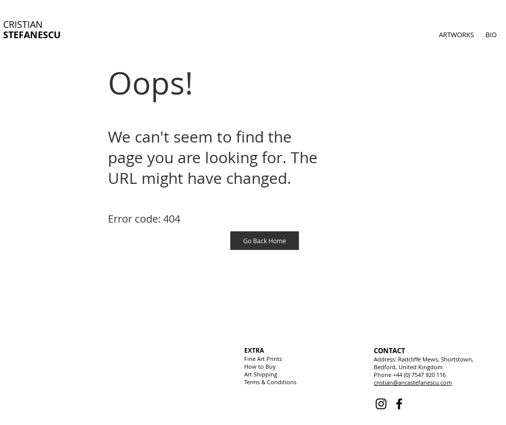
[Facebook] (399, 404)
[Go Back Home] (264, 240)
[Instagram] (381, 404)
